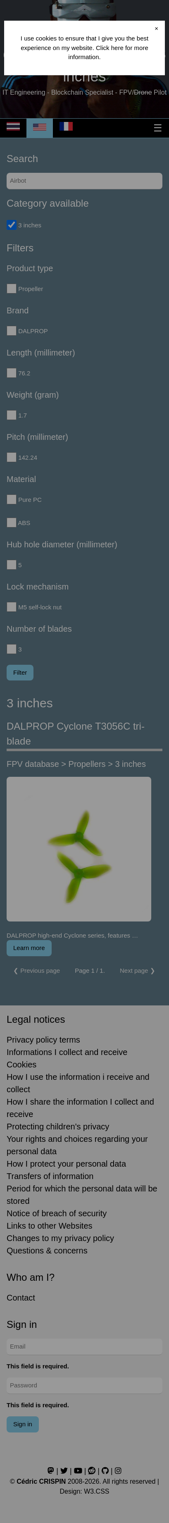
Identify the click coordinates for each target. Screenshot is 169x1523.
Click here (110, 47)
